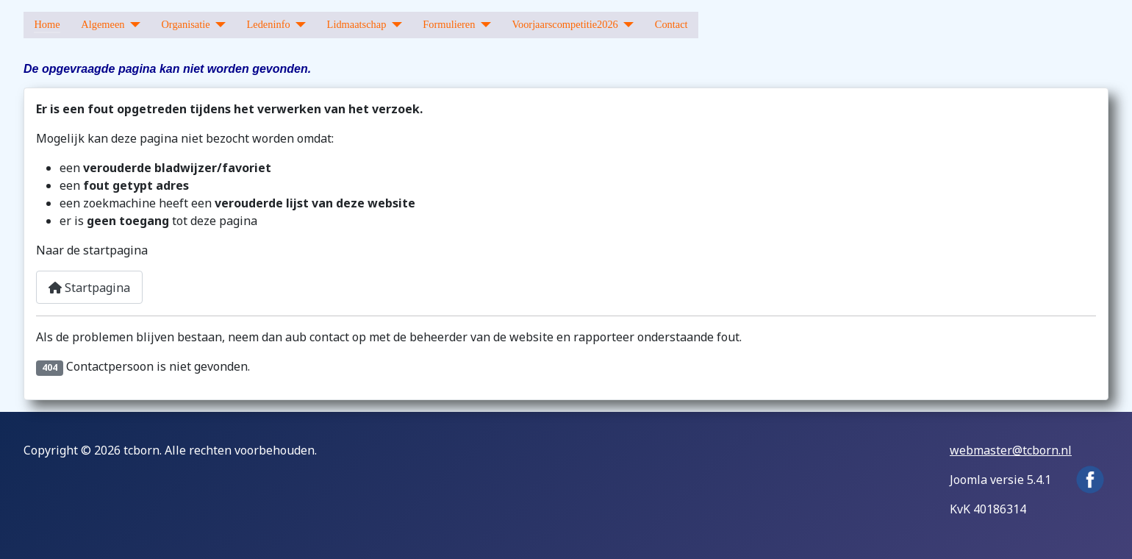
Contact (671, 24)
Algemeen (102, 24)
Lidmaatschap (357, 24)
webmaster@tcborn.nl (1011, 450)
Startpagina (89, 288)
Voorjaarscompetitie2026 (564, 24)
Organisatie (185, 24)
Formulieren (449, 24)
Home (47, 24)
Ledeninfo (268, 24)
